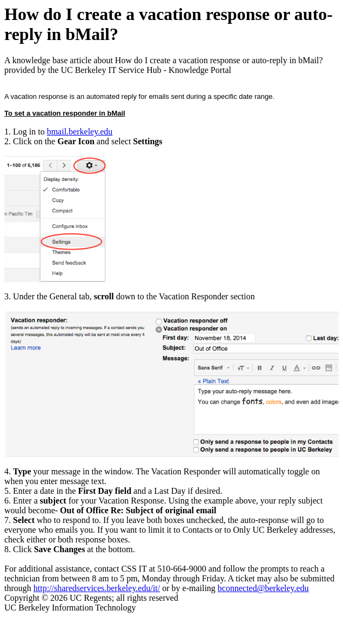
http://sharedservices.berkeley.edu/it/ (96, 588)
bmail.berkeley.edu (80, 131)
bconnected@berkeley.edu (263, 588)
